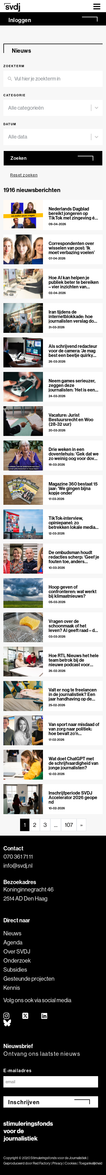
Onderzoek (17, 960)
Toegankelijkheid (90, 1163)
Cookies (71, 1163)
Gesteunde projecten (29, 978)
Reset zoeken (24, 175)
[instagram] (6, 1016)
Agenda (12, 942)
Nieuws (12, 933)
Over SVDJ (16, 951)
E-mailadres (17, 1070)
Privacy (57, 1163)
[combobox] (49, 108)
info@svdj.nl (18, 865)
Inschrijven (24, 1102)
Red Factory (41, 1163)
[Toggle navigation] (97, 6)
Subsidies (15, 969)
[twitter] (25, 1016)
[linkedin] (44, 1016)
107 (69, 824)
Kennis (11, 987)
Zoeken (18, 158)
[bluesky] (7, 1023)
